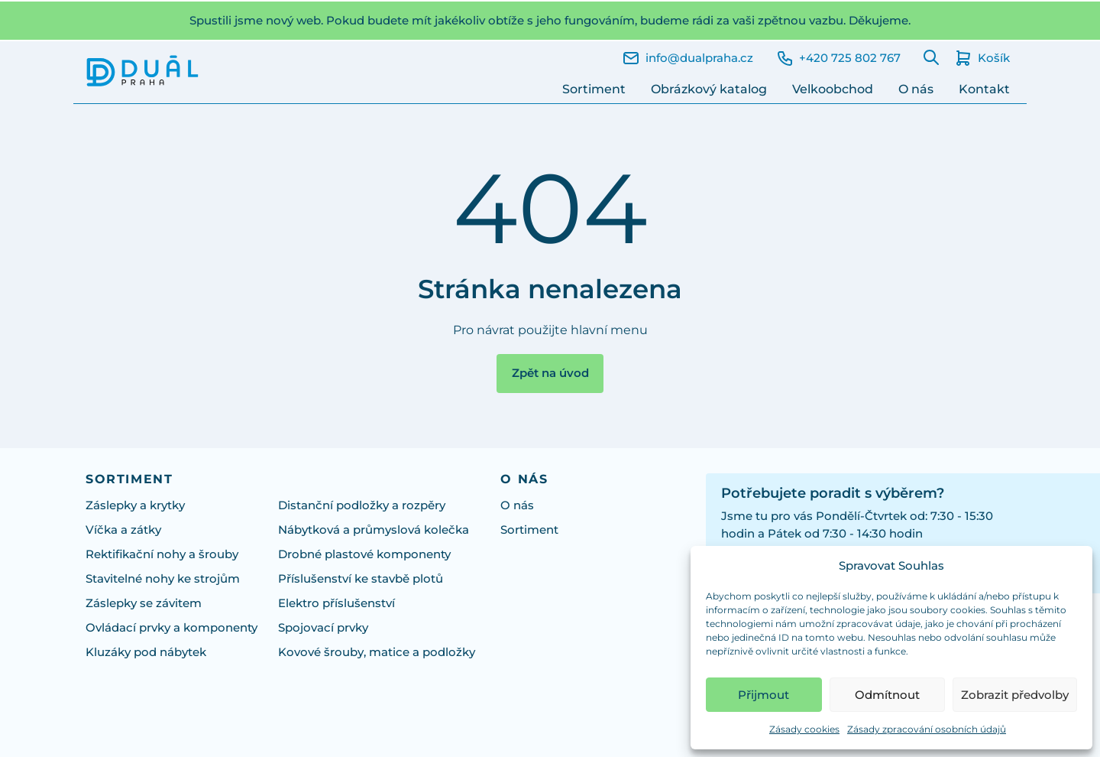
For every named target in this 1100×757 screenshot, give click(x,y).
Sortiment (594, 89)
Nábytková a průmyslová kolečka (373, 530)
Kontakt (984, 89)
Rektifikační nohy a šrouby (162, 554)
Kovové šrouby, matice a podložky (376, 652)
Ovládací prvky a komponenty (171, 628)
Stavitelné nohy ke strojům (163, 579)
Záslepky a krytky (135, 505)
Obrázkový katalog (709, 89)
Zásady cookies (804, 729)
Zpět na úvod (550, 373)
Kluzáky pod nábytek (146, 652)
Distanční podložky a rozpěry (361, 505)
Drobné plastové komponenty (364, 554)
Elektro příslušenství (336, 603)
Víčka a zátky (123, 530)
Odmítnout (887, 694)
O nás (915, 89)
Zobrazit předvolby (1015, 694)
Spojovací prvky (323, 628)
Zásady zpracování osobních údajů (926, 729)
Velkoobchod (832, 89)
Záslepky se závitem (144, 603)
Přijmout (763, 694)
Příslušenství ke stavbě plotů (360, 579)
